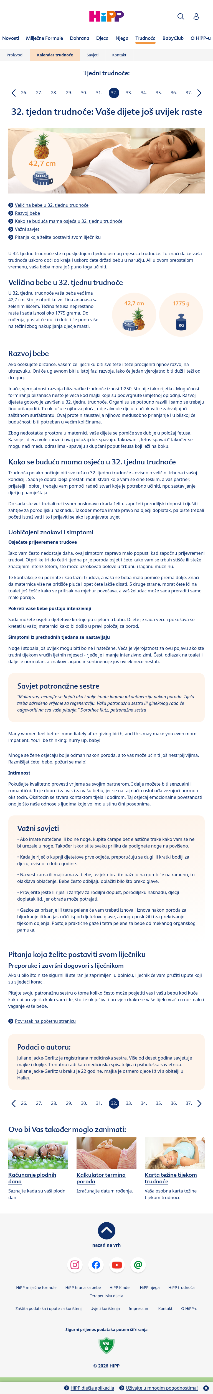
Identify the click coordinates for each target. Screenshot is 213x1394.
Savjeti (93, 54)
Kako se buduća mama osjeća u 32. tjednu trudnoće (69, 221)
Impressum (139, 1308)
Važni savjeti (27, 229)
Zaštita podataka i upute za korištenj (49, 1308)
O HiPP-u (189, 1308)
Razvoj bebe (27, 213)
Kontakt (119, 54)
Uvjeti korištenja (105, 1308)
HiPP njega (149, 1287)
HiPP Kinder (120, 1287)
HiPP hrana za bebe (83, 1287)
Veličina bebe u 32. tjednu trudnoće (51, 205)
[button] (181, 16)
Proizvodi (15, 54)
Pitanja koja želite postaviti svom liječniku (58, 237)
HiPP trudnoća (181, 1287)
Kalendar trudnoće (55, 54)
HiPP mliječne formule (36, 1287)
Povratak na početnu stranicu (45, 1021)
